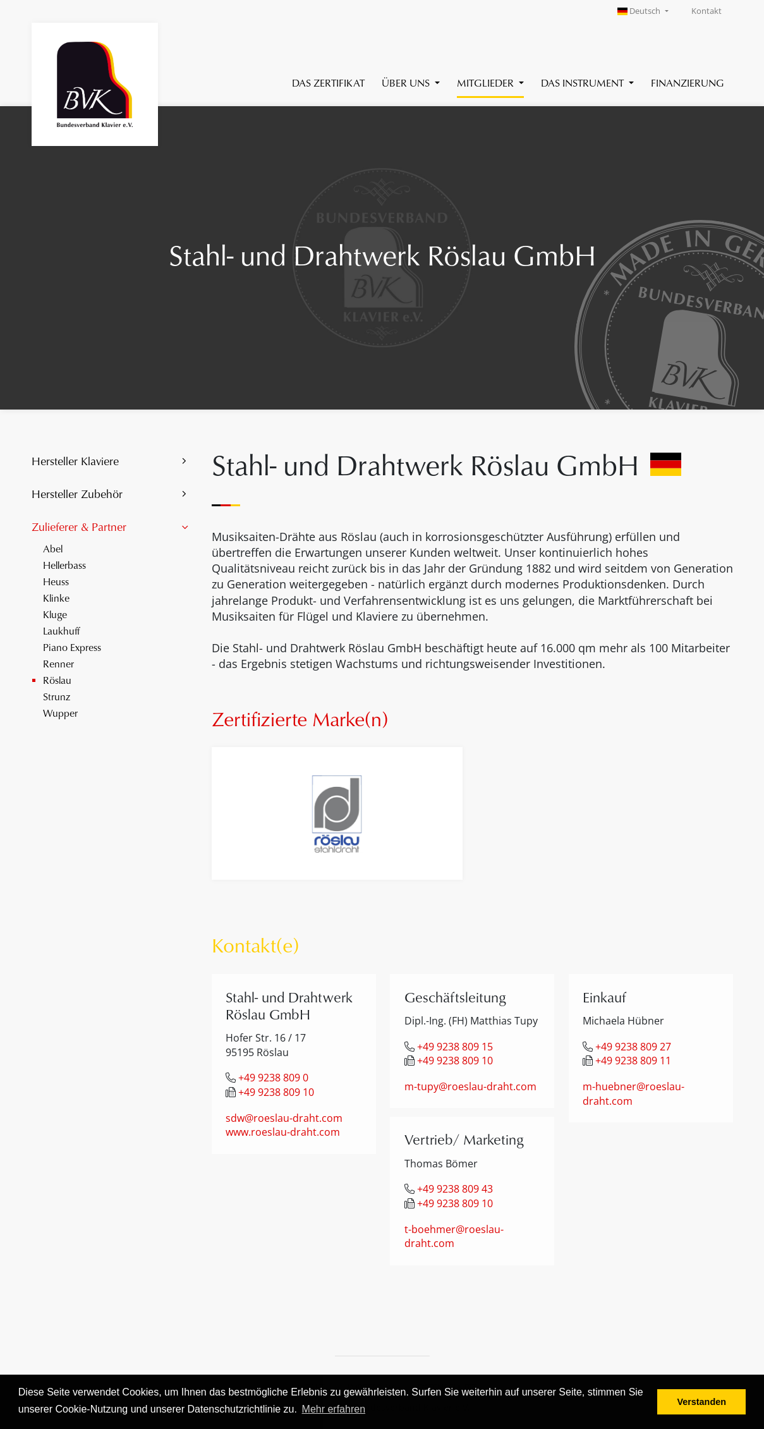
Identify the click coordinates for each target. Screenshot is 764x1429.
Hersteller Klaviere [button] (75, 461)
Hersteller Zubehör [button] (77, 493)
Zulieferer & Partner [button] (79, 526)
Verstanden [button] (701, 1402)
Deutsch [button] (640, 11)
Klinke (56, 597)
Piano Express (72, 647)
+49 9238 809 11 (633, 1060)
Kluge (55, 614)
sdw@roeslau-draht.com (284, 1118)
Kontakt (706, 11)
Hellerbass (64, 564)
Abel (53, 548)
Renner (58, 663)
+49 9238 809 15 (455, 1047)
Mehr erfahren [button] (334, 1409)
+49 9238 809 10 (276, 1092)
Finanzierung (687, 82)
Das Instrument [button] (583, 82)
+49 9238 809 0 (273, 1078)
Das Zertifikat (328, 82)
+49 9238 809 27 (633, 1047)
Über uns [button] (407, 82)
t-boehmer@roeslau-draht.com (454, 1236)
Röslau (57, 679)
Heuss (56, 581)
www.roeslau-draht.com (283, 1132)
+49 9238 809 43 (455, 1189)
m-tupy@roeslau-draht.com (470, 1086)
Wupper (60, 712)
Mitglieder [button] (486, 82)
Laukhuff (61, 630)
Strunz (56, 696)
